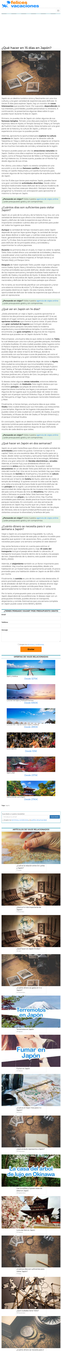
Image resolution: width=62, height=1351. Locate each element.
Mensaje (5, 630)
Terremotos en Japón (25, 1029)
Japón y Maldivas (12, 676)
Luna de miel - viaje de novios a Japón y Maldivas (23, 724)
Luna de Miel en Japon (26, 1230)
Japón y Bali (11, 773)
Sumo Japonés (12, 749)
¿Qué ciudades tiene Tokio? (28, 1311)
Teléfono (5, 622)
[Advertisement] (31, 30)
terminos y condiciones (20, 820)
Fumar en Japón (23, 1069)
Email (4, 615)
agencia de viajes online (47, 199)
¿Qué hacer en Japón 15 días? (28, 949)
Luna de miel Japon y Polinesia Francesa (20, 700)
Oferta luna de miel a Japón (16, 797)
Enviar (31, 649)
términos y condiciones (35, 645)
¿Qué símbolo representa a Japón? (31, 1149)
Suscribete (55, 817)
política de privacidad (39, 820)
